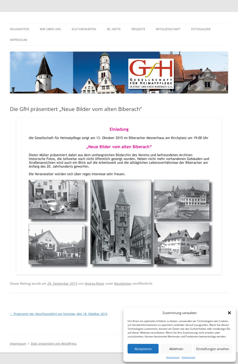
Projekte (138, 29)
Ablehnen (176, 349)
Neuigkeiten (19, 29)
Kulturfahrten (84, 29)
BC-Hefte (114, 29)
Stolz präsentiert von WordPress (54, 344)
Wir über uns (50, 29)
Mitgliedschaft (168, 29)
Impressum (173, 357)
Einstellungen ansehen (212, 349)
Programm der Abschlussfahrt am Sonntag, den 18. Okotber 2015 (58, 314)
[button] (229, 313)
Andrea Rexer (94, 283)
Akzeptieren (143, 349)
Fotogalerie (201, 29)
